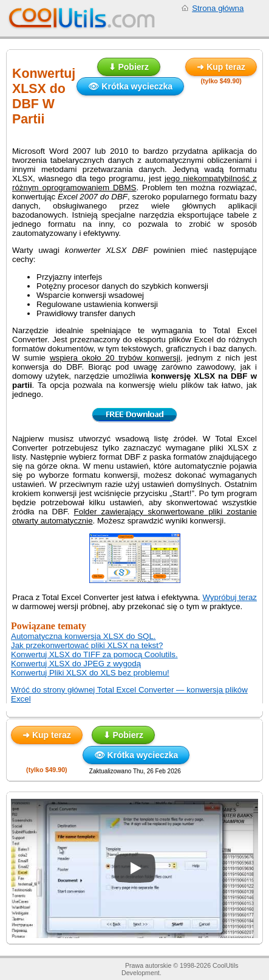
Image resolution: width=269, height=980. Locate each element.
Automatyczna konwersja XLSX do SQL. (83, 636)
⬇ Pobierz (129, 67)
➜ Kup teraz (221, 67)
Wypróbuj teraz (229, 597)
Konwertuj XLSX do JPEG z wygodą (76, 663)
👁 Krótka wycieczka (130, 86)
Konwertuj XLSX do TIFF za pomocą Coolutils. (94, 654)
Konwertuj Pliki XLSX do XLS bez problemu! (90, 672)
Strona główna (217, 8)
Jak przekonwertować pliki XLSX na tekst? (87, 645)
